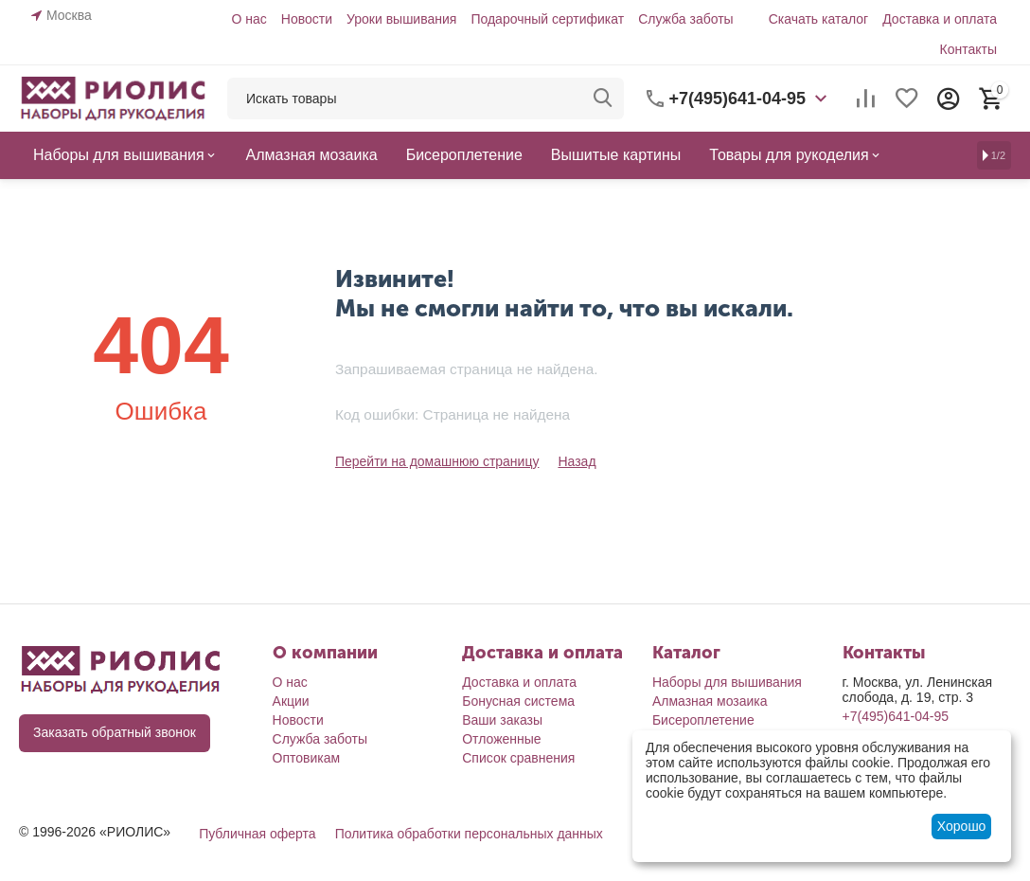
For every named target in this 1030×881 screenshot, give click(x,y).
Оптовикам (307, 757)
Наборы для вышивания (727, 682)
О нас (248, 19)
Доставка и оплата (939, 19)
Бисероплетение (703, 720)
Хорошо (961, 826)
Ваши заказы (502, 720)
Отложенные (501, 738)
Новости (306, 19)
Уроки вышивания (401, 19)
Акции (291, 701)
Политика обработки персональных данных (469, 833)
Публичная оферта (257, 833)
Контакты (968, 49)
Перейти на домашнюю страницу (437, 461)
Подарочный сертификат (547, 19)
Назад (576, 461)
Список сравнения (518, 757)
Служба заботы (686, 19)
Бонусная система (518, 701)
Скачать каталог (819, 19)
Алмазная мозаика (710, 701)
